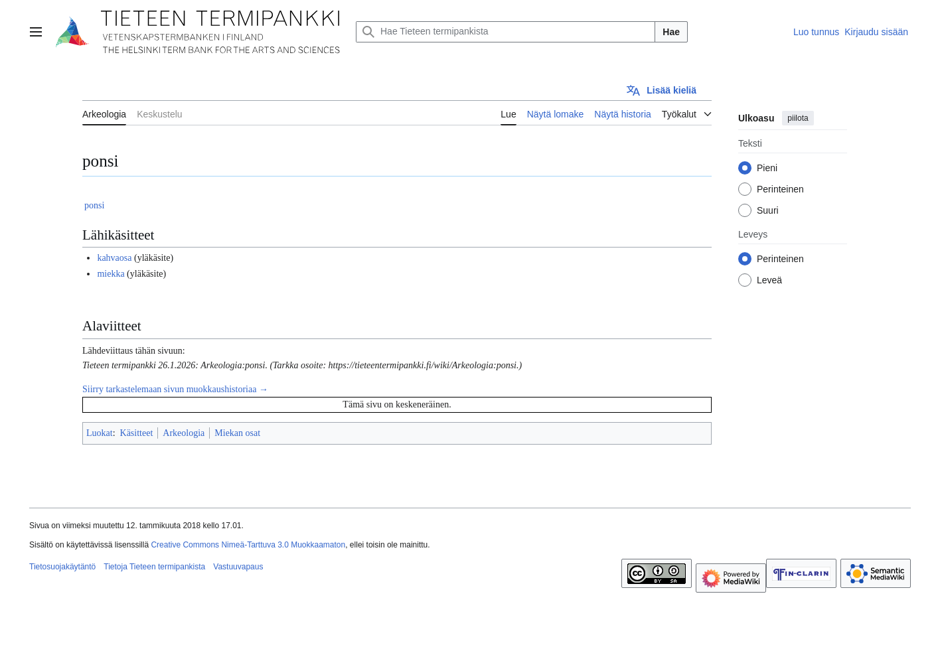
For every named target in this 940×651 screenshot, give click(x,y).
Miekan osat (237, 433)
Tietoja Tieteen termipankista (154, 566)
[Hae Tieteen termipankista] (505, 31)
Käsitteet (136, 433)
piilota (797, 118)
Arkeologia (183, 433)
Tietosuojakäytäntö (62, 566)
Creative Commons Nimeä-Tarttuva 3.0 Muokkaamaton (248, 544)
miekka (110, 274)
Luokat (99, 433)
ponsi (94, 205)
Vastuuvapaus (238, 566)
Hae (671, 32)
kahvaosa (114, 258)
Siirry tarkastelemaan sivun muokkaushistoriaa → (175, 389)
